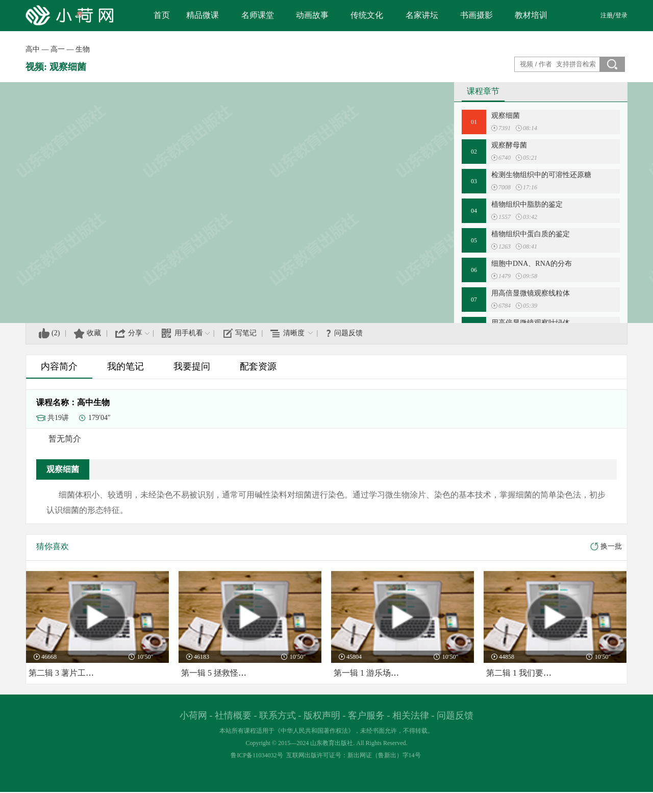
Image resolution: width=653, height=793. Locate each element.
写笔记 (246, 333)
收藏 (94, 333)
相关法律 (410, 715)
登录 (621, 15)
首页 (162, 15)
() (56, 333)
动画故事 (312, 15)
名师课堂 (257, 15)
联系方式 (277, 715)
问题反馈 (348, 333)
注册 (606, 15)
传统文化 (366, 15)
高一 (58, 49)
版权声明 (322, 715)
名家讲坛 (422, 15)
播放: (494, 128)
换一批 (611, 546)
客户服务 (366, 715)
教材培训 (531, 15)
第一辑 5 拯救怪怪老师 (222, 672)
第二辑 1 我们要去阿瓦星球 (535, 672)
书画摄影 (476, 15)
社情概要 (233, 715)
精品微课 (202, 15)
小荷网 (193, 715)
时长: (519, 128)
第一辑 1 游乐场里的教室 (378, 672)
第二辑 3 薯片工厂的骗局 (73, 672)
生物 (83, 49)
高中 (33, 49)
